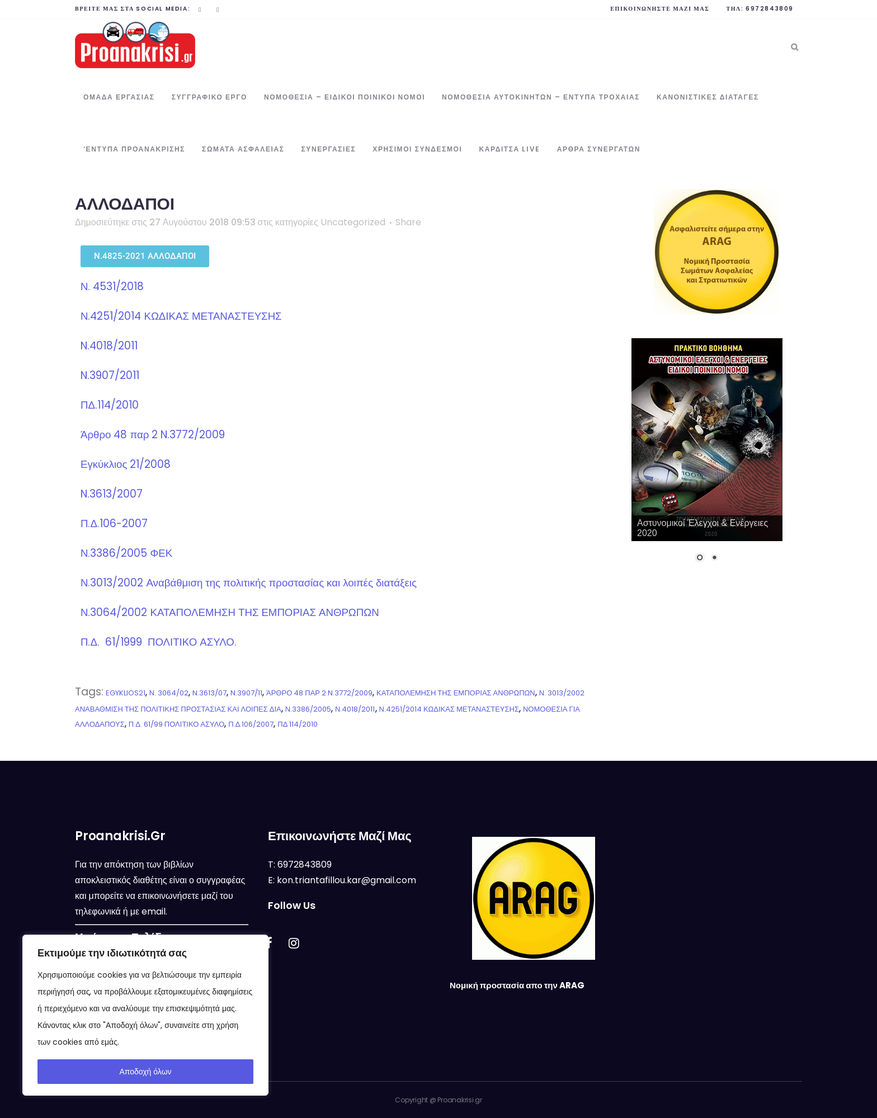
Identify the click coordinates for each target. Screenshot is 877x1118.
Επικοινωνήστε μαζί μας (659, 8)
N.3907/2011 (110, 375)
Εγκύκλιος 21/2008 (126, 464)
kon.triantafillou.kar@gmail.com (346, 880)
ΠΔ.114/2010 (110, 405)
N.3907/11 (246, 693)
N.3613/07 (209, 693)
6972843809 (770, 8)
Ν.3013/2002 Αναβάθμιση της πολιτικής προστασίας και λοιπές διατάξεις (249, 582)
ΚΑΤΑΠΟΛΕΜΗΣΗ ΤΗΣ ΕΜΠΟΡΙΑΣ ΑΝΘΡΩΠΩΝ (455, 693)
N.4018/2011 (109, 345)
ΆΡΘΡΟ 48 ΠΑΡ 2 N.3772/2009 (319, 693)
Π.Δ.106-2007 (114, 523)
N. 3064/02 (168, 693)
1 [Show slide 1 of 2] (700, 558)
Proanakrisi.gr (459, 1100)
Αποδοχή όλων (145, 1071)
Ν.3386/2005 (308, 709)
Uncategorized (352, 222)
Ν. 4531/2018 (114, 286)
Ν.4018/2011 (355, 709)
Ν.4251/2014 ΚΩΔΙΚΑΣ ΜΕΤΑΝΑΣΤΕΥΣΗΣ (181, 316)
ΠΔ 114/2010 (297, 724)
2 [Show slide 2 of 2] (714, 558)
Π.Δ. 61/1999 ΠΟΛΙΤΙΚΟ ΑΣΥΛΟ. (159, 642)
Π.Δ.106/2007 (251, 724)
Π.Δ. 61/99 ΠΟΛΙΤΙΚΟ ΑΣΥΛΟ (177, 724)
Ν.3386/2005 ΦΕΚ (126, 553)
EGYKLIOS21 (125, 693)
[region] (145, 1015)
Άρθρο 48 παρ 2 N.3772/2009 (153, 434)
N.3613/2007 (112, 493)
